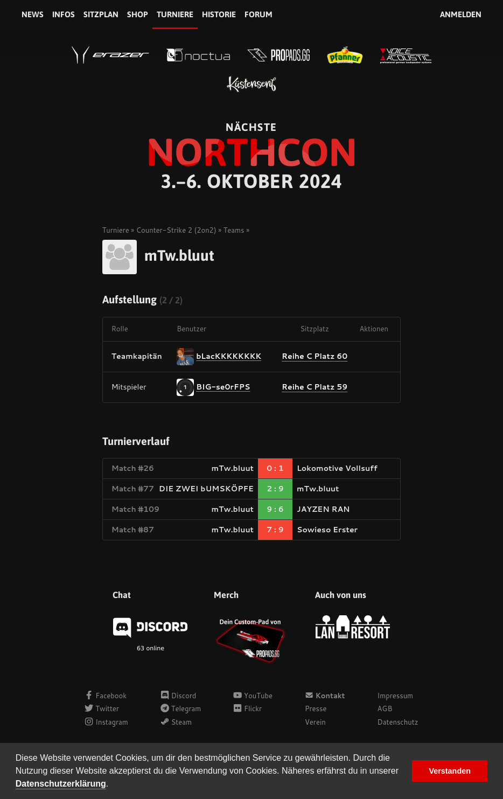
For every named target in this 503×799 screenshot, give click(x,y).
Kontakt (325, 695)
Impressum (396, 695)
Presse (315, 708)
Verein (315, 722)
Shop (137, 14)
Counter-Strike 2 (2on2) (176, 230)
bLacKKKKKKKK (228, 355)
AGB (385, 708)
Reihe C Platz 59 (314, 386)
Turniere (175, 14)
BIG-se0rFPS (223, 386)
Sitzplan (100, 14)
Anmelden (460, 14)
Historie (219, 14)
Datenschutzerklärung (61, 783)
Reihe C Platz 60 (314, 356)
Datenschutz (398, 722)
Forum (258, 14)
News (33, 14)
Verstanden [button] (450, 771)
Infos (63, 14)
